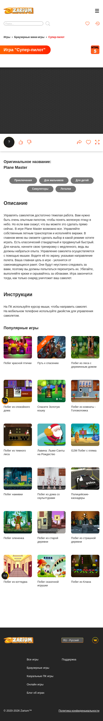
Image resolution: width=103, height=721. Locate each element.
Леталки (66, 200)
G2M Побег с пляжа (85, 449)
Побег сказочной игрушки (51, 583)
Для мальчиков (53, 192)
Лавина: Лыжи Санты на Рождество (51, 451)
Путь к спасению (51, 362)
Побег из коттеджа (18, 581)
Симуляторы (40, 200)
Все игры (33, 659)
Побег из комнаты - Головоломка (85, 408)
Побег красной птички (18, 362)
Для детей (82, 192)
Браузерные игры (38, 667)
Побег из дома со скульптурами (51, 495)
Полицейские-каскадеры (85, 495)
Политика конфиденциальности (79, 710)
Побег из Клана (85, 581)
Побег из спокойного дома (18, 408)
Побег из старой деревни (51, 539)
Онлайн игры (35, 684)
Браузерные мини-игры (29, 36)
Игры (7, 36)
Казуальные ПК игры (40, 676)
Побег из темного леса (18, 451)
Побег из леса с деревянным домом (85, 364)
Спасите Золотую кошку (51, 408)
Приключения (23, 192)
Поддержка (69, 659)
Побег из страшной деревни (85, 539)
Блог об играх (35, 692)
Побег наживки (18, 493)
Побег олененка (18, 537)
